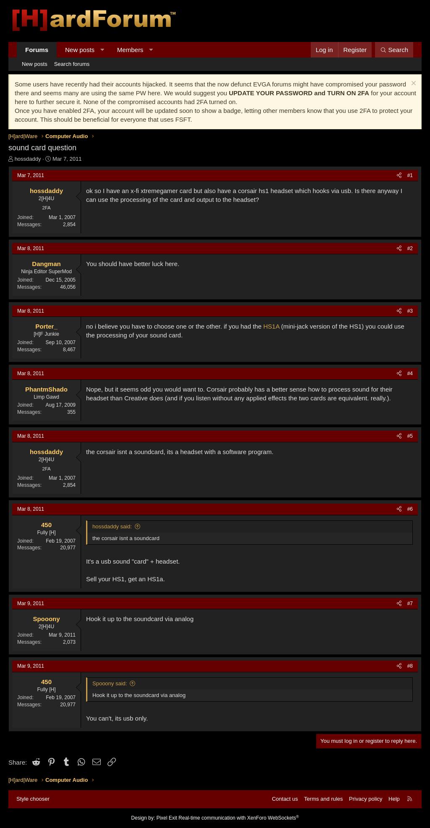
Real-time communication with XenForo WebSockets (238, 818)
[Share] (399, 175)
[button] (102, 49)
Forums (36, 49)
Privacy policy (365, 799)
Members (130, 49)
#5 (410, 436)
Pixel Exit (166, 818)
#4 (410, 373)
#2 (410, 248)
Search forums (72, 64)
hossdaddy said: (112, 526)
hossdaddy (28, 159)
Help (394, 799)
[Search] (394, 49)
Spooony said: (109, 683)
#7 (410, 603)
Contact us (285, 799)
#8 (410, 666)
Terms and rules (323, 799)
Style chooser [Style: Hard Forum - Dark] (33, 799)
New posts (79, 49)
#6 (410, 509)
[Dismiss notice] (412, 84)
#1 (410, 175)
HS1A (271, 326)
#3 (410, 311)
